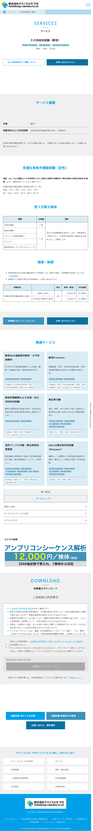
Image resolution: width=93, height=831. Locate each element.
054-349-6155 (49, 737)
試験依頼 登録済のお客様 (63, 715)
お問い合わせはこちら (65, 62)
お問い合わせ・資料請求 (43, 725)
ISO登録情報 (60, 778)
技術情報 (15, 769)
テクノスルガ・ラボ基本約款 (54, 822)
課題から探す (45, 506)
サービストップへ (43, 498)
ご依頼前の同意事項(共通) (21, 608)
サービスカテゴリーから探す (45, 513)
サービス (12, 12)
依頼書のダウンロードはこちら (21, 321)
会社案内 (15, 786)
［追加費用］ (14, 276)
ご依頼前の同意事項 (19, 778)
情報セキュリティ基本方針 (63, 819)
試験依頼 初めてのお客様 (23, 715)
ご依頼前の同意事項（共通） (41, 641)
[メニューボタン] (88, 5)
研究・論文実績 (62, 769)
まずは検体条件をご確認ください (22, 62)
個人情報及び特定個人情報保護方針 (35, 819)
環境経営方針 (82, 819)
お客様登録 (60, 786)
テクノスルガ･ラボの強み (22, 761)
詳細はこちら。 (76, 677)
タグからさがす (45, 520)
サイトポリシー (11, 819)
